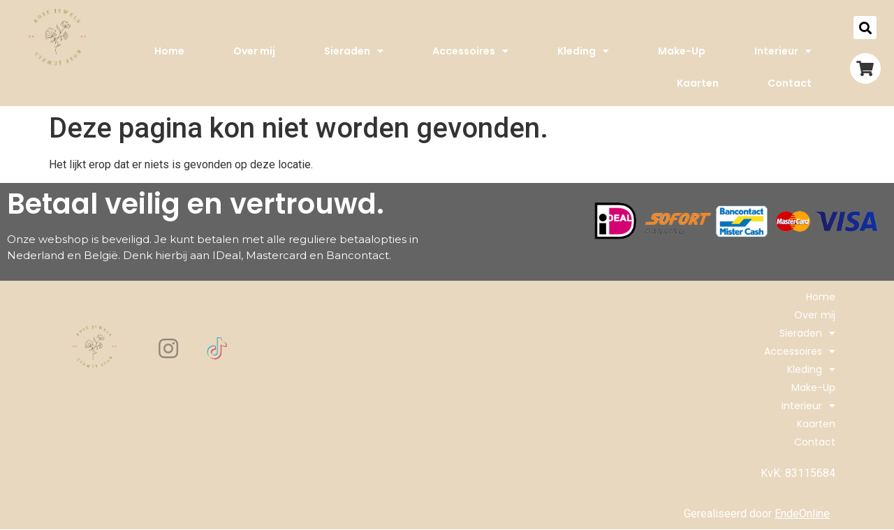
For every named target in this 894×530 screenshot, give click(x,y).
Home (169, 51)
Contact (790, 83)
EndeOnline (802, 513)
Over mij (254, 51)
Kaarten (698, 83)
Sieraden (353, 51)
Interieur (783, 51)
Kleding (583, 51)
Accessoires (470, 51)
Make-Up (681, 51)
